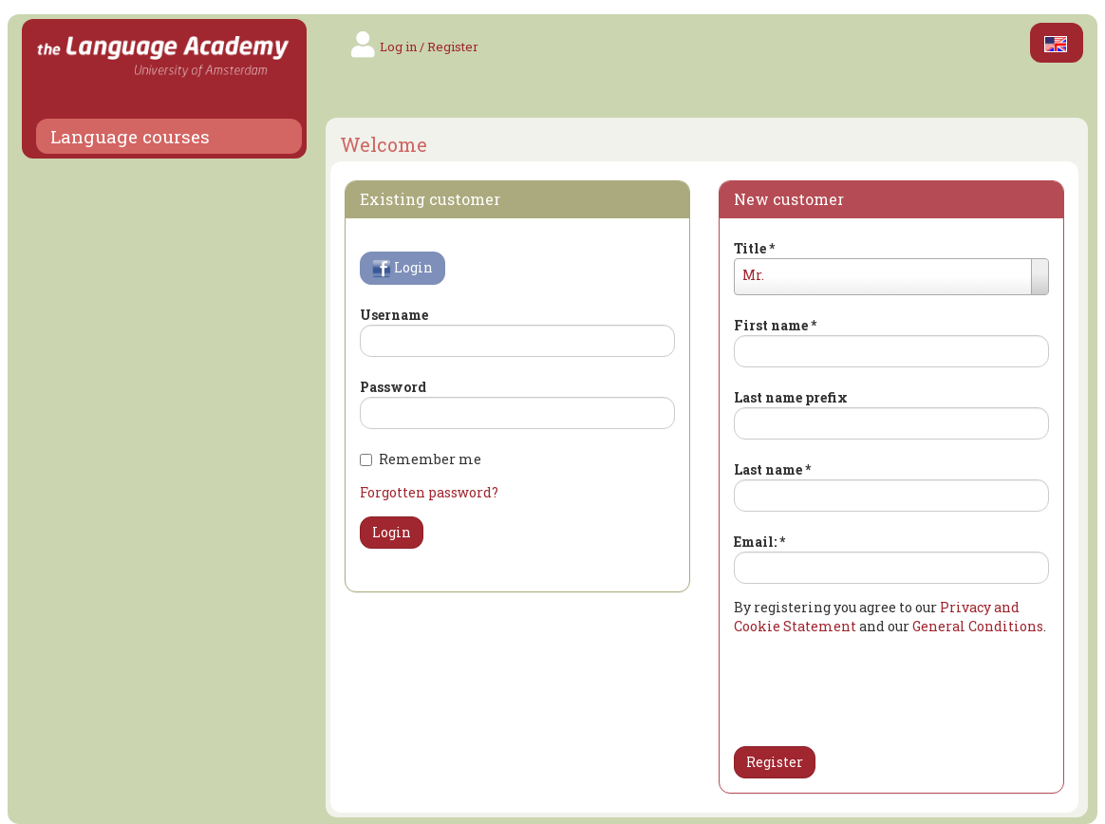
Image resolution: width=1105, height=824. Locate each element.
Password (393, 387)
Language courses (130, 137)
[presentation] (845, 685)
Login (402, 268)
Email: (759, 542)
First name (775, 325)
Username (394, 315)
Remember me (420, 459)
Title (754, 248)
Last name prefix (791, 397)
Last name (772, 469)
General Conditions (977, 626)
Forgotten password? (429, 492)
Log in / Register (429, 46)
